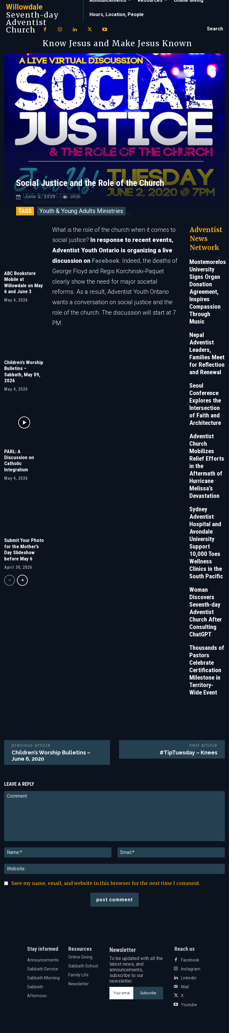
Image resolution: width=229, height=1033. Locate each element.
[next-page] (22, 580)
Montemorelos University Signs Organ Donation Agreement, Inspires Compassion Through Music (207, 291)
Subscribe (148, 993)
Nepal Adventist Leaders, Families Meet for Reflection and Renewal (207, 353)
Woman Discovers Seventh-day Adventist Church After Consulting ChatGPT (205, 612)
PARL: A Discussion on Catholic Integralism (19, 460)
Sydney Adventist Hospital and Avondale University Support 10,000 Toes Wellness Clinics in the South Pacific (206, 543)
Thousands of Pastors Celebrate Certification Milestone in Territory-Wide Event (206, 670)
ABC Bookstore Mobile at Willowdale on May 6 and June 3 (23, 282)
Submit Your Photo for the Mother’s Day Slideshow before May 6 (24, 549)
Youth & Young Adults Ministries (81, 211)
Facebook (105, 260)
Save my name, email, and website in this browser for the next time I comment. (105, 883)
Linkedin (188, 978)
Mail (185, 987)
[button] (215, 29)
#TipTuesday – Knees (188, 752)
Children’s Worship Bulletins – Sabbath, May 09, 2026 (23, 371)
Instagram (190, 969)
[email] (121, 993)
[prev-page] (9, 580)
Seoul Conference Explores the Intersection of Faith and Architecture (205, 404)
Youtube (189, 1005)
